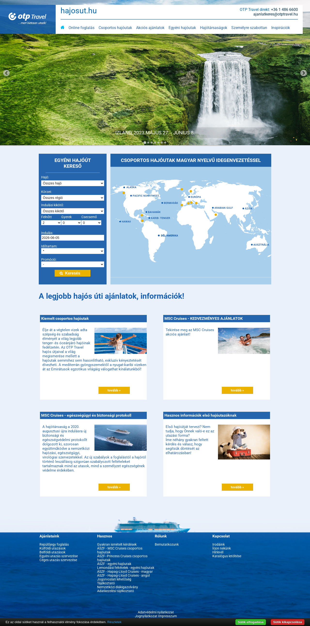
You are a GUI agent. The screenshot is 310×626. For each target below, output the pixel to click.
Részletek (114, 622)
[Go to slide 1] (144, 142)
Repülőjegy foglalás (54, 544)
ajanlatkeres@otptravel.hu (275, 14)
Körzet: (46, 192)
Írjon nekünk (221, 548)
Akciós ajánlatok (150, 27)
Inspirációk (280, 27)
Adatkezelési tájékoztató (115, 591)
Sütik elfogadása (251, 622)
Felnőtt (46, 217)
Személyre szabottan (249, 27)
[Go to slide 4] (155, 143)
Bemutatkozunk (167, 544)
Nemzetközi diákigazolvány (117, 587)
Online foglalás (81, 27)
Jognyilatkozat (146, 616)
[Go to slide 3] (152, 143)
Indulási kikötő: (52, 205)
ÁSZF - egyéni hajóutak (114, 564)
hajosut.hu (79, 10)
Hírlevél (217, 552)
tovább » (114, 390)
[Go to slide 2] (148, 143)
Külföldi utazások (52, 548)
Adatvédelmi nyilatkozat (156, 612)
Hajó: (45, 177)
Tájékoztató (106, 583)
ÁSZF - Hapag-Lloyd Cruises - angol (123, 575)
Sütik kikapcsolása (287, 622)
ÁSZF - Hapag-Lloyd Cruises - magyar (125, 571)
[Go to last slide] (6, 73)
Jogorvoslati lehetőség (114, 579)
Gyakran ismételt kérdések (117, 544)
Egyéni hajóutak (182, 27)
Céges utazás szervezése (58, 560)
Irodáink (218, 544)
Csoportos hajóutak (115, 27)
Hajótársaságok (213, 27)
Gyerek (66, 217)
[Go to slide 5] (158, 143)
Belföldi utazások (52, 552)
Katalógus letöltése (226, 556)
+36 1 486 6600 (284, 9)
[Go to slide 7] (165, 143)
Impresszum (167, 616)
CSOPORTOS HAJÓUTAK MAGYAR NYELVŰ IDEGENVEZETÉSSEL (191, 160)
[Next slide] (303, 73)
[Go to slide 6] (162, 143)
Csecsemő (89, 217)
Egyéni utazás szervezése (58, 556)
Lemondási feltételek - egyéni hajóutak (125, 568)
